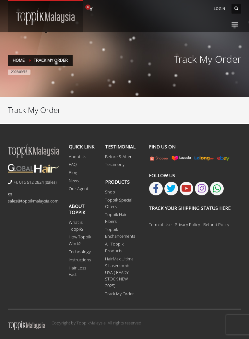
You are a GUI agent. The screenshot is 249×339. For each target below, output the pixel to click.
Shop (110, 192)
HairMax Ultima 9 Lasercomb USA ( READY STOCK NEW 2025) (119, 272)
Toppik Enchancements (120, 232)
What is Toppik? (76, 225)
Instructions (80, 260)
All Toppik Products (114, 247)
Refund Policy (216, 224)
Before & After (118, 156)
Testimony (114, 164)
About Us (77, 156)
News (74, 180)
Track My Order (119, 294)
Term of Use (160, 224)
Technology (80, 252)
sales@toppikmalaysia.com (33, 198)
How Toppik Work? (80, 240)
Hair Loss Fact (77, 271)
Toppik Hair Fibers (116, 218)
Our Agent (78, 188)
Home (19, 60)
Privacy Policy (187, 224)
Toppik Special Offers (118, 203)
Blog (73, 172)
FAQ (73, 164)
